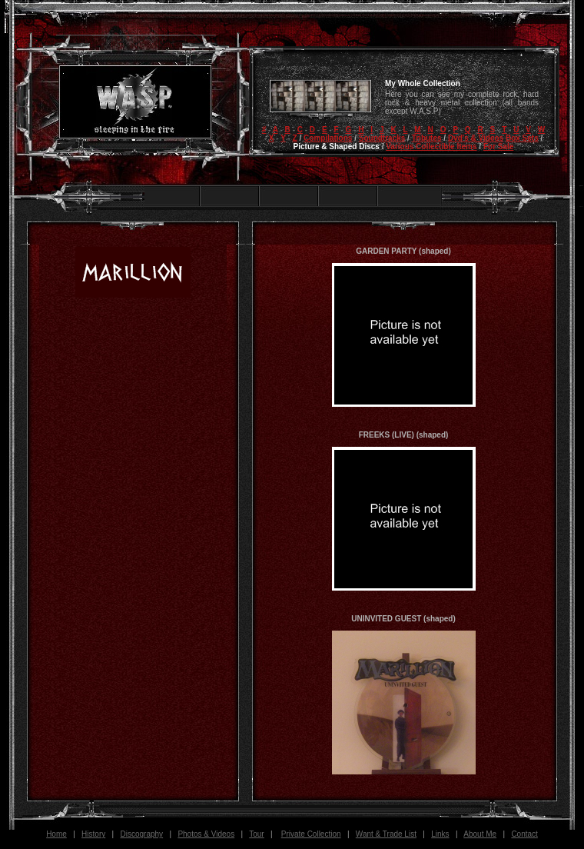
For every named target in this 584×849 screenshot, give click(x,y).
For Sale (498, 146)
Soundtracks (382, 138)
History (93, 834)
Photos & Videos (206, 834)
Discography (142, 834)
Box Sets (522, 138)
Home (56, 834)
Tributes (427, 138)
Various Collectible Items (431, 146)
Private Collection (311, 834)
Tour (256, 834)
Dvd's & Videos (475, 138)
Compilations (328, 138)
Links (440, 834)
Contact (524, 834)
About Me (479, 834)
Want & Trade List (386, 834)
